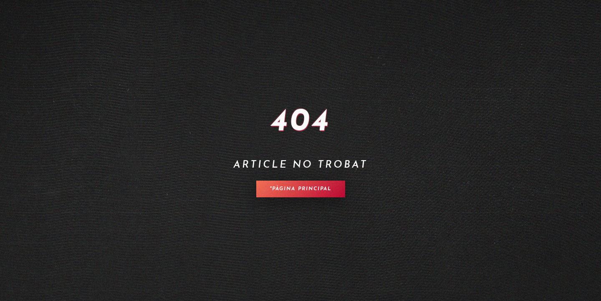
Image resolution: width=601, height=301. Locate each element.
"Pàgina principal (301, 188)
